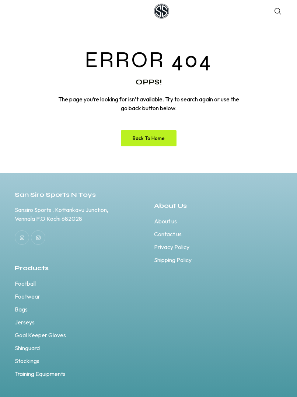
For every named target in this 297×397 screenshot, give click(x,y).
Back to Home (149, 138)
